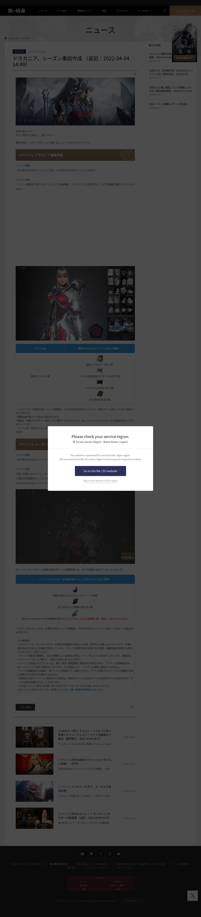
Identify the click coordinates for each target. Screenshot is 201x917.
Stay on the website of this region (100, 480)
